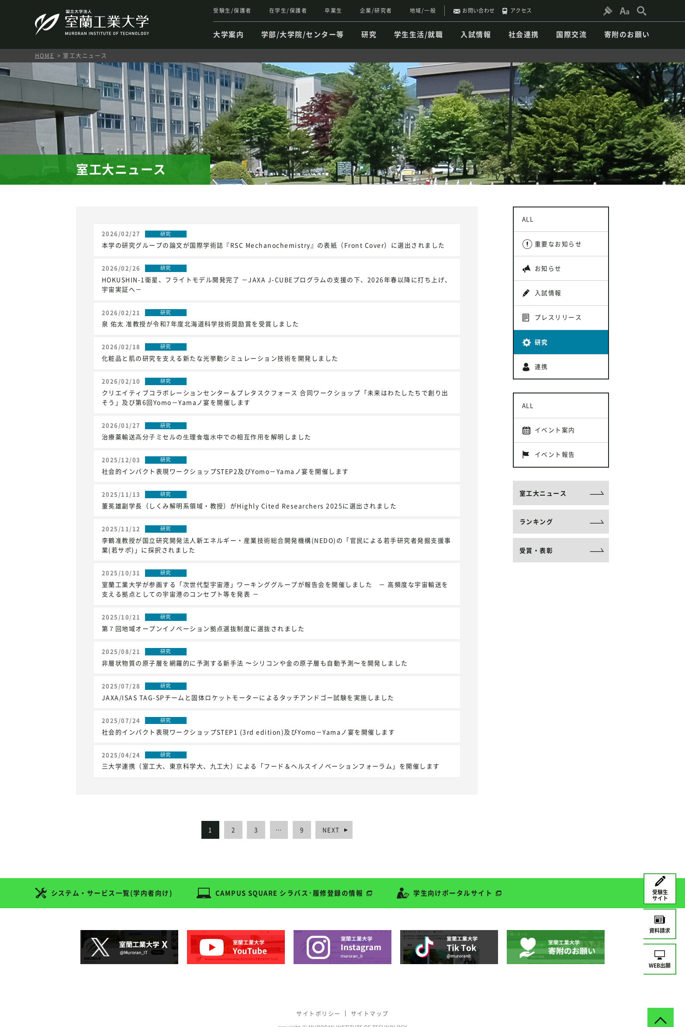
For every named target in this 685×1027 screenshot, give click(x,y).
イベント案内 (556, 442)
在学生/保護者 (288, 10)
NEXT (336, 813)
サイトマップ (371, 995)
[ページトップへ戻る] (660, 1002)
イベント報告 (556, 467)
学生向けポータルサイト (455, 876)
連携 (542, 375)
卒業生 (333, 10)
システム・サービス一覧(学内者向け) (112, 876)
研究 (542, 349)
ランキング (536, 537)
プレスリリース (559, 323)
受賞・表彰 (536, 566)
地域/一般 (423, 10)
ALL (529, 220)
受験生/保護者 (232, 10)
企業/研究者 (376, 10)
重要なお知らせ (559, 245)
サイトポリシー (317, 995)
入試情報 (549, 297)
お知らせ (549, 272)
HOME (44, 55)
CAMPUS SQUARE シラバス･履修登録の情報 (290, 876)
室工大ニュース (543, 507)
